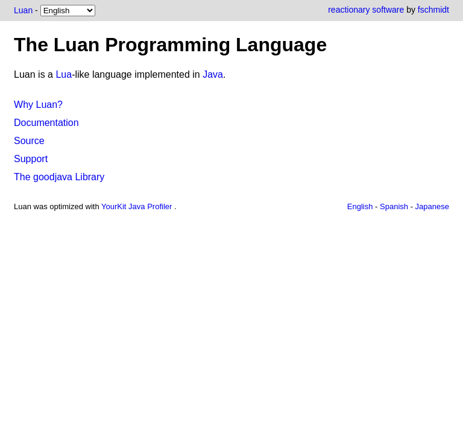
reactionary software (366, 9)
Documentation (46, 123)
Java (213, 74)
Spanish (394, 206)
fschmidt (433, 9)
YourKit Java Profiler (137, 206)
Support (31, 159)
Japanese (432, 206)
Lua (63, 74)
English (360, 206)
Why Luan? (38, 104)
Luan (23, 10)
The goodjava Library (59, 177)
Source (29, 141)
